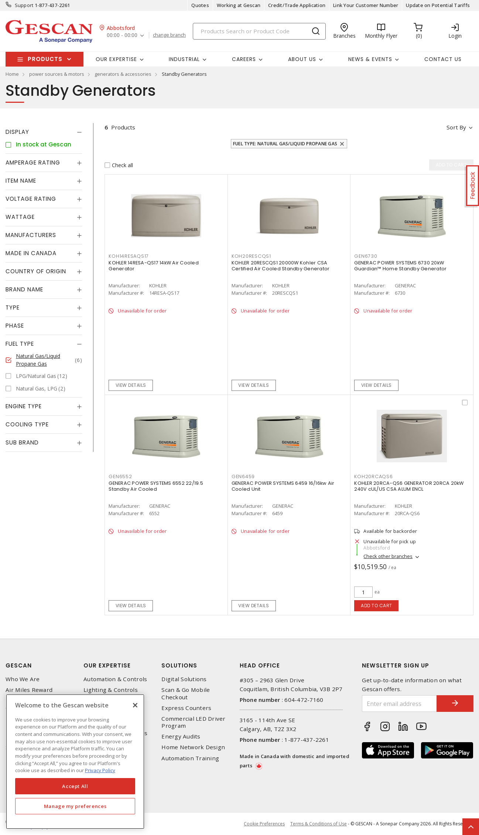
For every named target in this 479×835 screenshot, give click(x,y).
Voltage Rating (31, 199)
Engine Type (24, 406)
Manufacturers (31, 235)
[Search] (259, 31)
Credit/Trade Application (296, 5)
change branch (169, 35)
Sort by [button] (456, 127)
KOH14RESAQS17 (129, 256)
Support (24, 5)
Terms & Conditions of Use (318, 824)
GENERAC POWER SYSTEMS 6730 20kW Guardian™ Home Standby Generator (400, 266)
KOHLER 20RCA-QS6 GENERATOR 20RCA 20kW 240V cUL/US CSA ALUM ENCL (408, 486)
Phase (15, 325)
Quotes (200, 5)
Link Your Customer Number (365, 5)
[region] (75, 761)
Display (17, 132)
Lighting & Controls (110, 689)
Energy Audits (180, 736)
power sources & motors (56, 74)
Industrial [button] (184, 59)
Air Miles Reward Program (29, 693)
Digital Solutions (183, 679)
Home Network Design (193, 747)
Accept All (75, 786)
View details (131, 385)
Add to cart (376, 605)
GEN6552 (120, 476)
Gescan (19, 665)
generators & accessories (123, 74)
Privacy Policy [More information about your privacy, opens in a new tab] (100, 770)
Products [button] (45, 59)
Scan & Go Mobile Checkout (185, 693)
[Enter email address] (399, 703)
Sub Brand (22, 442)
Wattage (20, 217)
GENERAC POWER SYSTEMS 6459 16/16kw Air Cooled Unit (283, 486)
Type (13, 307)
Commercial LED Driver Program (193, 722)
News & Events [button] (370, 59)
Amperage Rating (33, 162)
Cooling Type (27, 424)
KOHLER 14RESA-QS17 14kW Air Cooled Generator (154, 266)
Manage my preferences (75, 806)
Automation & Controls (115, 679)
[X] (135, 705)
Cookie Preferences (264, 824)
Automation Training (190, 758)
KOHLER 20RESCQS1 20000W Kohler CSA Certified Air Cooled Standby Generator (281, 266)
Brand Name (24, 289)
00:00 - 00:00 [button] (122, 35)
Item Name (21, 181)
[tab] (44, 132)
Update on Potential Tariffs (438, 5)
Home (12, 74)
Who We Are (23, 679)
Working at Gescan (238, 5)
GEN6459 (243, 476)
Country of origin (36, 271)
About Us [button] (302, 59)
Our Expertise (107, 665)
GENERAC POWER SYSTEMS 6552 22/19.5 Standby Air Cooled (156, 486)
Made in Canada (31, 253)
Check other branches (388, 556)
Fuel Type (20, 344)
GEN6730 (365, 256)
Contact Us (443, 59)
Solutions (179, 665)
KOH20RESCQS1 (251, 256)
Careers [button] (244, 59)
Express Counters (186, 707)
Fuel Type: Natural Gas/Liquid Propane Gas (285, 144)
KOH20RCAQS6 (373, 476)
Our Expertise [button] (116, 59)
